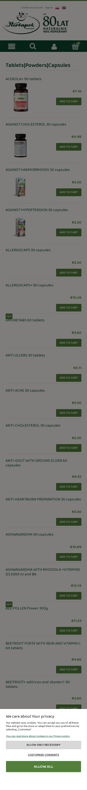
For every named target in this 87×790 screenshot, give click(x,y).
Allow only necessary (43, 744)
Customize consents (43, 754)
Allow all (43, 766)
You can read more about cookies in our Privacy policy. (38, 736)
